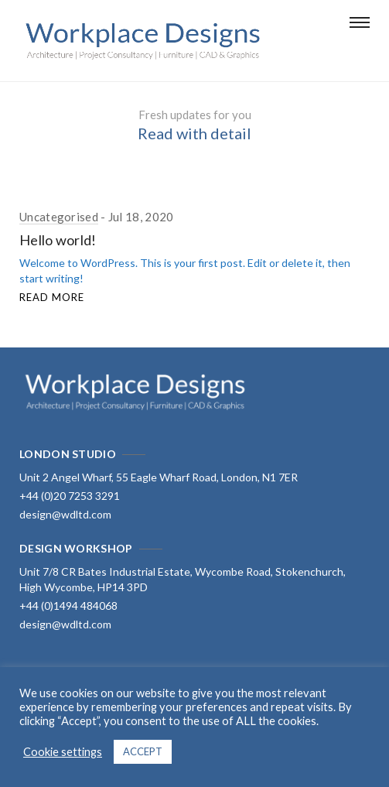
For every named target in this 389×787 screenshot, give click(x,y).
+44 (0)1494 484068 (68, 605)
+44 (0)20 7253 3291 (69, 495)
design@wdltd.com (65, 514)
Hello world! (58, 239)
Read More (51, 297)
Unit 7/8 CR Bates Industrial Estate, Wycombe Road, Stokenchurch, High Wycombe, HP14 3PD (182, 579)
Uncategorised (58, 217)
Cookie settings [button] (62, 751)
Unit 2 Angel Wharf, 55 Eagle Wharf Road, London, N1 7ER (158, 477)
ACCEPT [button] (142, 751)
